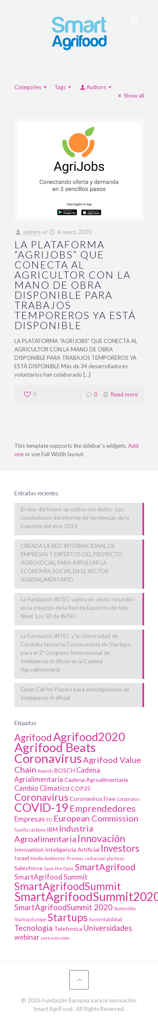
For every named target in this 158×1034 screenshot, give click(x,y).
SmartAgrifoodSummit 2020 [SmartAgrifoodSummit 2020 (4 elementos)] (63, 907)
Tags (63, 87)
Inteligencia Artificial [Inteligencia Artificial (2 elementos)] (72, 849)
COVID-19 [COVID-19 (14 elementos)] (41, 807)
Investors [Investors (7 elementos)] (120, 848)
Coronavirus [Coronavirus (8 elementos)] (41, 797)
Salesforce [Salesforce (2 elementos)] (28, 868)
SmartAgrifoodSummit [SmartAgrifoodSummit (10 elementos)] (67, 886)
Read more (124, 394)
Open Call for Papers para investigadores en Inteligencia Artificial (75, 693)
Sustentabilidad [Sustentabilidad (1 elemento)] (105, 919)
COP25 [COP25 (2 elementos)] (81, 788)
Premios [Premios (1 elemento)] (75, 858)
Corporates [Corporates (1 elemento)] (128, 799)
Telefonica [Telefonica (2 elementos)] (68, 928)
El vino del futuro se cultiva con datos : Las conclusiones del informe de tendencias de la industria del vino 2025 (75, 517)
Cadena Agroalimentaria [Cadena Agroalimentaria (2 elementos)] (96, 779)
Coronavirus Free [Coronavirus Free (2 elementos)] (92, 798)
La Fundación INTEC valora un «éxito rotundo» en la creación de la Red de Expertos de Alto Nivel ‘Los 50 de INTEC (77, 607)
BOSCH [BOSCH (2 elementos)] (64, 770)
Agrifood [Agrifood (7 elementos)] (33, 737)
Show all (130, 95)
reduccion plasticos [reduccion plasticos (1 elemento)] (104, 858)
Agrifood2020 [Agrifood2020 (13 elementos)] (89, 737)
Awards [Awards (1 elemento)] (45, 771)
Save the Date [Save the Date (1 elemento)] (59, 868)
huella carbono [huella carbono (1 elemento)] (30, 829)
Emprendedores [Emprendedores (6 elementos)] (103, 808)
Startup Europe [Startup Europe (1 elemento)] (30, 919)
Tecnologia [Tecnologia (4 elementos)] (33, 928)
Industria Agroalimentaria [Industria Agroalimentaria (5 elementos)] (53, 833)
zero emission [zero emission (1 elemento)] (55, 938)
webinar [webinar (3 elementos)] (27, 937)
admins (32, 232)
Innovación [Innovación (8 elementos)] (101, 838)
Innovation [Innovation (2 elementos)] (29, 849)
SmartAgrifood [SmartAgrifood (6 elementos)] (105, 866)
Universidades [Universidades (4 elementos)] (107, 928)
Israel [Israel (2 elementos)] (21, 857)
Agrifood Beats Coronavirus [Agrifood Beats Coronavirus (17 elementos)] (55, 753)
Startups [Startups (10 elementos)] (68, 917)
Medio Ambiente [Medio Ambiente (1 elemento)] (47, 858)
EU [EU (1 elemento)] (49, 819)
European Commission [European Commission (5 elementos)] (96, 818)
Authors (96, 87)
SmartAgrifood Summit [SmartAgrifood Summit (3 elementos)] (51, 877)
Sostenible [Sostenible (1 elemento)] (125, 908)
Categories (31, 87)
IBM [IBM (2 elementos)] (52, 829)
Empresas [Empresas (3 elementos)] (29, 819)
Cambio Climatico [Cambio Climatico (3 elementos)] (42, 788)
